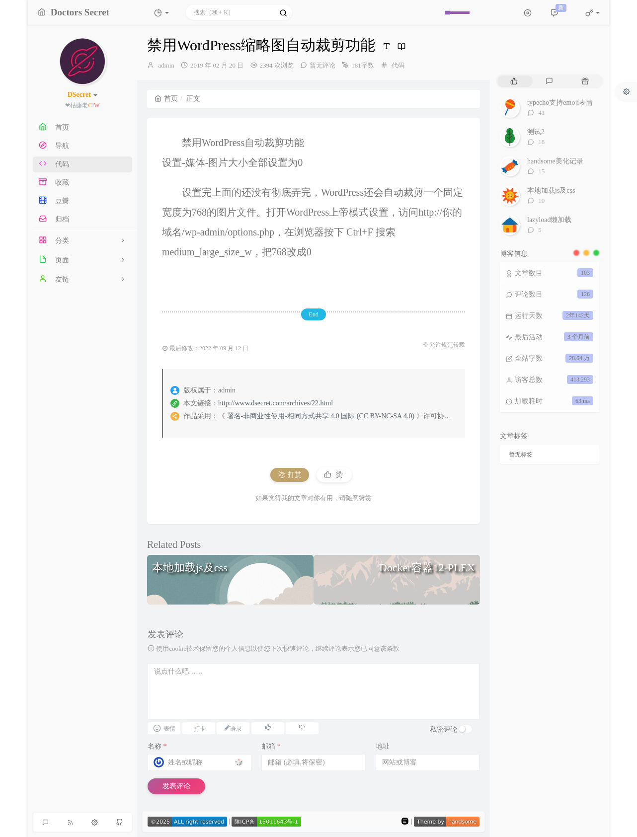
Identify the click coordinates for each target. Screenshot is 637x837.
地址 (383, 746)
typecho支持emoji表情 (560, 102)
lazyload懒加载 (549, 220)
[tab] (514, 81)
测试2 (536, 132)
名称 (157, 746)
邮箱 (271, 746)
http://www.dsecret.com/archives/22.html (275, 403)
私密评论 (444, 729)
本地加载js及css (190, 567)
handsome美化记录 (555, 161)
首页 (166, 98)
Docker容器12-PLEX (427, 567)
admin (166, 65)
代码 (398, 65)
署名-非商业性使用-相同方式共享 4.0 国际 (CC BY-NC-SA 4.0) (321, 416)
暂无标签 (521, 454)
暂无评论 (322, 65)
